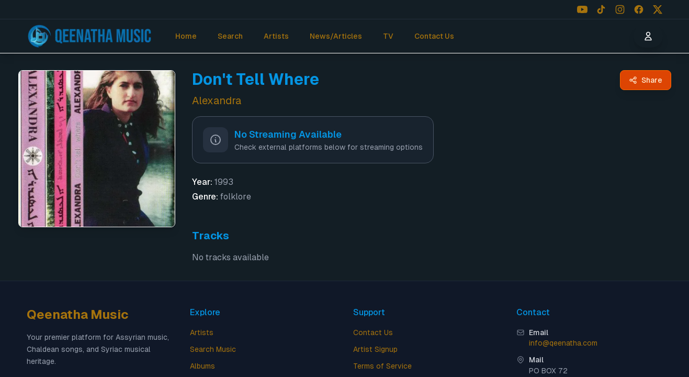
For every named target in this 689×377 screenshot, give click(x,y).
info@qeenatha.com (563, 343)
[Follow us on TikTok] (601, 9)
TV (388, 36)
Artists (276, 36)
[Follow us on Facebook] (639, 9)
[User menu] (648, 36)
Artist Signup (375, 349)
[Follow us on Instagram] (620, 9)
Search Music (213, 349)
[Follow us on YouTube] (582, 9)
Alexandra (216, 100)
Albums (202, 366)
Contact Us (434, 36)
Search (230, 36)
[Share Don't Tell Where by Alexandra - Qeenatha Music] (645, 80)
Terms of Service (382, 366)
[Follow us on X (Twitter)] (657, 9)
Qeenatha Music (78, 314)
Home (186, 36)
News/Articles (336, 36)
